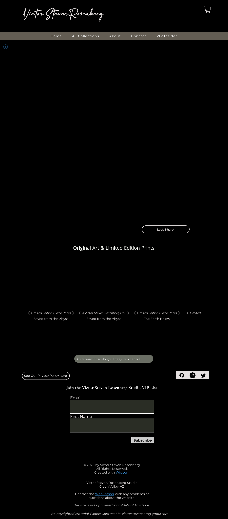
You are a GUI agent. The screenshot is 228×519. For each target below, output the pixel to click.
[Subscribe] (142, 440)
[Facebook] (182, 375)
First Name (81, 416)
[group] (114, 289)
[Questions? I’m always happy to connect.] (113, 359)
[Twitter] (203, 375)
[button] (208, 9)
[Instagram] (193, 375)
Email (75, 398)
